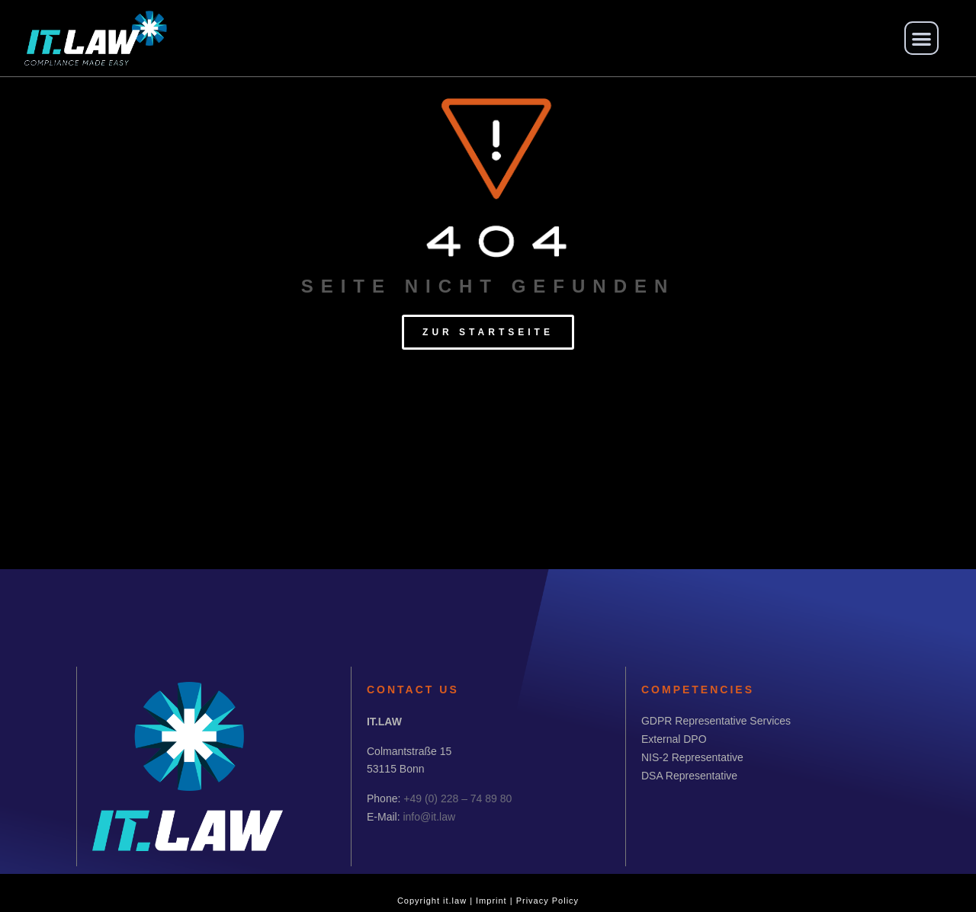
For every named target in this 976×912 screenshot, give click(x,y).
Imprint (491, 900)
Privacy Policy (547, 900)
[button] (921, 38)
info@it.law (429, 817)
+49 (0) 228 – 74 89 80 (457, 798)
